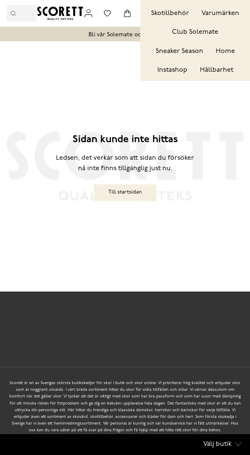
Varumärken (220, 13)
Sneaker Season (179, 51)
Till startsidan (125, 192)
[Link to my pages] (88, 13)
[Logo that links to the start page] (60, 13)
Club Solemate (195, 32)
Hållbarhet (216, 70)
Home (225, 51)
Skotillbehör (170, 13)
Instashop (172, 70)
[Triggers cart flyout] (127, 13)
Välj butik (222, 444)
